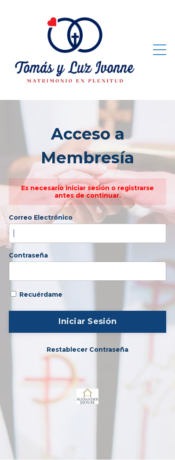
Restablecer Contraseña (87, 349)
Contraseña (28, 255)
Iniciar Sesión (87, 321)
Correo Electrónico (41, 217)
